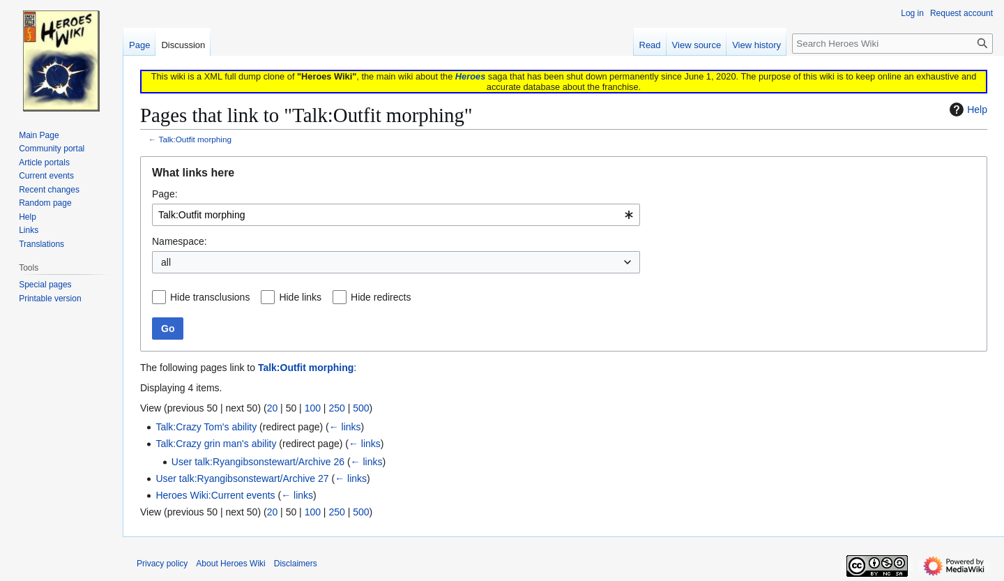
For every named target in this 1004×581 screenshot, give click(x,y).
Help (966, 109)
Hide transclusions (210, 297)
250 (336, 408)
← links (345, 426)
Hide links (300, 297)
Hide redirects (381, 297)
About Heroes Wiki (230, 563)
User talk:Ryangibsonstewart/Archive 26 (258, 461)
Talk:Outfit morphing (195, 139)
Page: (165, 193)
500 (361, 408)
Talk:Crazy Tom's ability (206, 426)
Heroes (470, 76)
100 (313, 408)
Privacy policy (162, 563)
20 (272, 408)
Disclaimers (295, 563)
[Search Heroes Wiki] (892, 43)
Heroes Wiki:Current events (215, 495)
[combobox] (396, 215)
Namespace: (179, 241)
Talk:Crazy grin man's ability (215, 443)
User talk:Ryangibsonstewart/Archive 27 (241, 478)
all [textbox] (166, 262)
